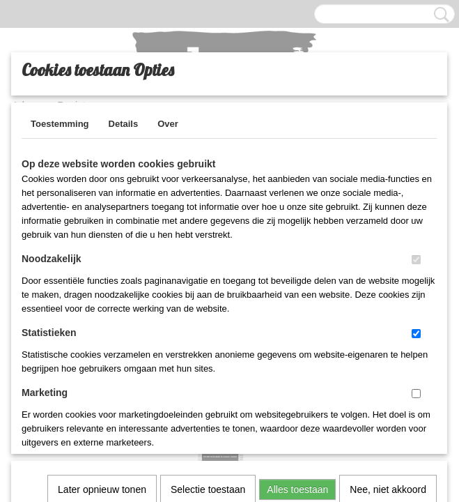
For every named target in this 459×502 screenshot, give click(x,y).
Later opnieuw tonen (102, 308)
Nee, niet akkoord (388, 308)
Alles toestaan (297, 308)
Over (167, 124)
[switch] (416, 259)
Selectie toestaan (208, 308)
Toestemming (60, 124)
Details (124, 124)
